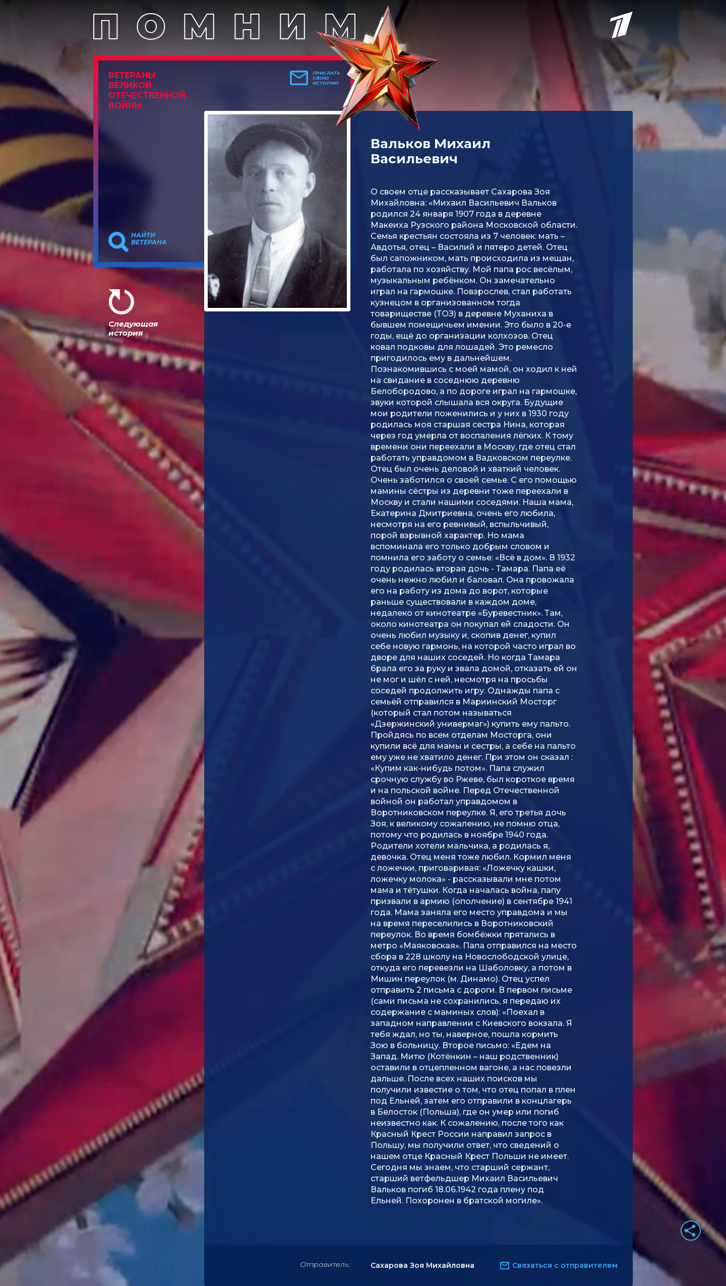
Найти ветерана (149, 239)
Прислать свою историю (326, 78)
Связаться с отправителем (565, 1265)
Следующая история (133, 328)
